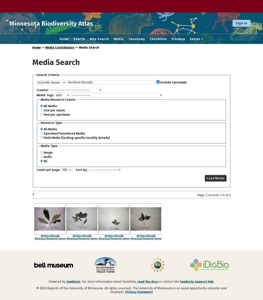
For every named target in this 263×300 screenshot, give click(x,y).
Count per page (48, 170)
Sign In (241, 23)
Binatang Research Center (50, 238)
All (45, 161)
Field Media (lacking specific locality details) (77, 138)
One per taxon (54, 110)
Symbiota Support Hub (197, 281)
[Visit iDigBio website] (209, 265)
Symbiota (73, 281)
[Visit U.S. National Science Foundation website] (157, 265)
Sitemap (178, 39)
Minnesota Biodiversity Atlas (60, 23)
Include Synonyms (173, 82)
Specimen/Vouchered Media (64, 133)
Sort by (81, 170)
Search (79, 39)
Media (119, 39)
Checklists (158, 39)
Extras (195, 39)
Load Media (215, 178)
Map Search (99, 39)
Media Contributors (59, 47)
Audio (48, 157)
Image (48, 152)
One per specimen (57, 114)
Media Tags (45, 95)
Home (64, 39)
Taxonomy (136, 39)
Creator (42, 90)
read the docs (147, 281)
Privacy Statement (139, 292)
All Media (50, 106)
